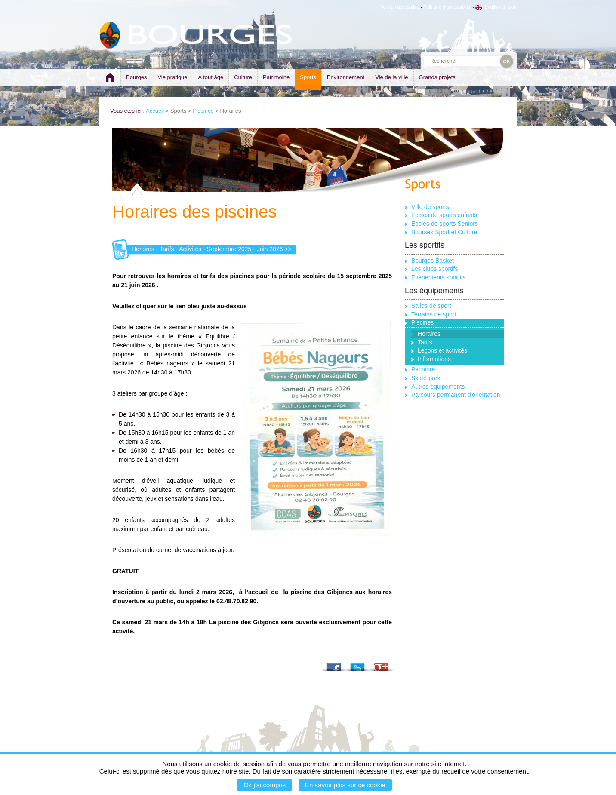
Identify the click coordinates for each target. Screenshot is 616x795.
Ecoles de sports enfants (444, 215)
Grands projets (437, 77)
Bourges (136, 77)
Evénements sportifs (438, 277)
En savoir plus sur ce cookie (345, 785)
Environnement (345, 77)
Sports (308, 77)
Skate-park (425, 377)
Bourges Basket (432, 260)
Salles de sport (431, 305)
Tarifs (425, 342)
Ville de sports (430, 206)
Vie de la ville (391, 77)
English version (496, 6)
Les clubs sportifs (434, 268)
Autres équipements (438, 386)
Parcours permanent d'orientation (455, 394)
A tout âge (211, 77)
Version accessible (399, 6)
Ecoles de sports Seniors (444, 223)
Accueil (155, 110)
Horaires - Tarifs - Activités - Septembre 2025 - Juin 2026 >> (212, 249)
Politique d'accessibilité (447, 6)
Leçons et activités (442, 350)
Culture (243, 77)
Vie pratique (172, 77)
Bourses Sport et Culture (444, 232)
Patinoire (423, 369)
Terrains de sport (433, 314)
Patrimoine (276, 77)
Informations (434, 359)
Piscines (203, 110)
